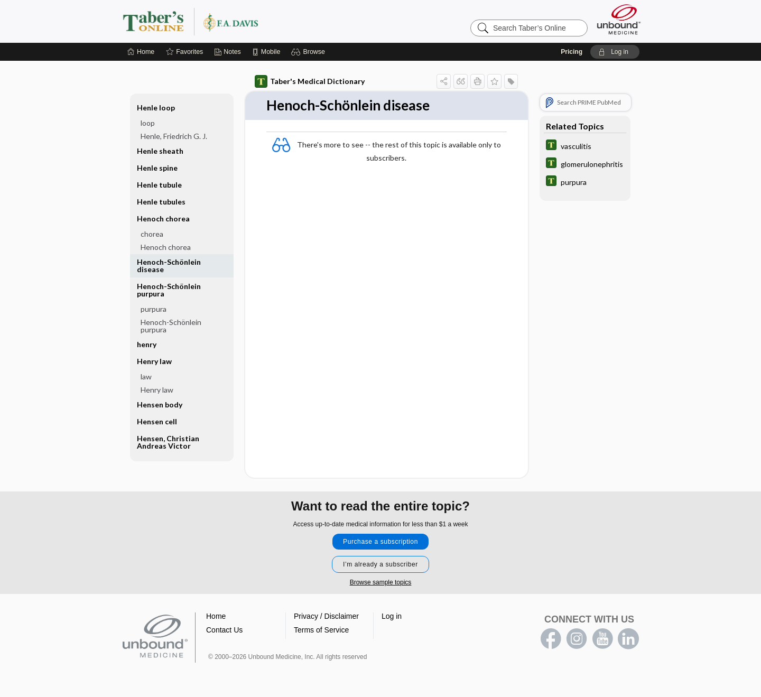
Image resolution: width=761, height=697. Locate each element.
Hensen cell (157, 421)
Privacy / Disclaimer (326, 616)
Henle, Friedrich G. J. (174, 136)
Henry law (154, 361)
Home (216, 616)
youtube (602, 638)
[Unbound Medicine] (619, 19)
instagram (576, 638)
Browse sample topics (381, 582)
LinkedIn (628, 638)
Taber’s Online (254, 21)
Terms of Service (321, 630)
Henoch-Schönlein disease (169, 265)
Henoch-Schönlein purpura (169, 290)
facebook (550, 638)
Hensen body (159, 404)
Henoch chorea (163, 218)
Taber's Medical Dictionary (310, 81)
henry (146, 344)
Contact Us (224, 630)
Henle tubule (159, 184)
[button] (309, 52)
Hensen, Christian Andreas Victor (168, 442)
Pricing (571, 51)
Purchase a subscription (380, 541)
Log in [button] (392, 616)
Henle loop (156, 107)
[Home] (140, 52)
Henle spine (157, 167)
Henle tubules (161, 201)
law (146, 376)
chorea (152, 233)
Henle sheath (160, 150)
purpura (153, 308)
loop (148, 122)
